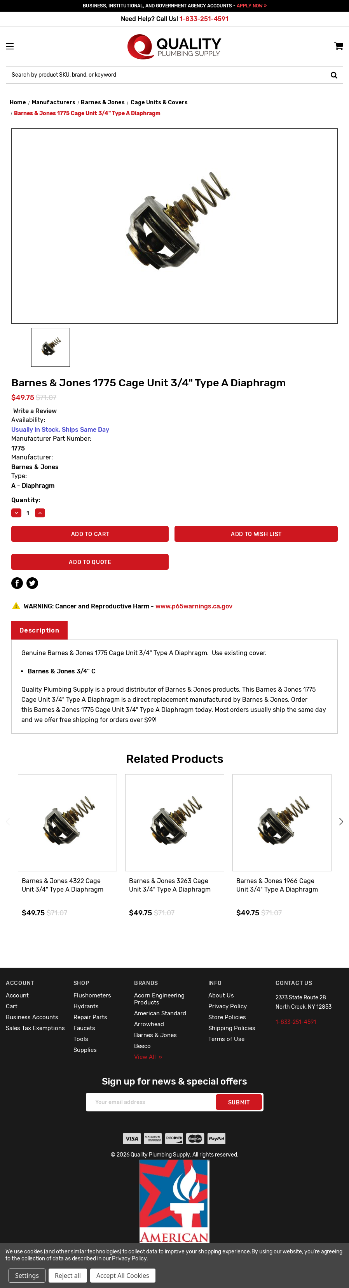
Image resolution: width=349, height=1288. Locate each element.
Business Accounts (32, 1017)
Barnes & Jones (155, 1035)
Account (17, 995)
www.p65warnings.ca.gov (193, 606)
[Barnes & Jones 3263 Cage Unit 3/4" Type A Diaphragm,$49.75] (175, 823)
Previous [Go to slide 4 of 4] (8, 821)
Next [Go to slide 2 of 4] (341, 821)
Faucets (84, 1028)
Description (39, 630)
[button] (174, 1218)
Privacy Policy (227, 1006)
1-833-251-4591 (204, 19)
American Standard (160, 1013)
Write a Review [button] (35, 411)
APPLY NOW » (252, 6)
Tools (80, 1039)
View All (148, 1056)
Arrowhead (149, 1024)
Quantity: (25, 500)
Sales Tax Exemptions (35, 1028)
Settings (27, 1275)
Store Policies (227, 1017)
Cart (11, 1006)
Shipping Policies (231, 1028)
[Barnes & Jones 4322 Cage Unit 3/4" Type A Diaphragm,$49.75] (67, 823)
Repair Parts (90, 1017)
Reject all (68, 1275)
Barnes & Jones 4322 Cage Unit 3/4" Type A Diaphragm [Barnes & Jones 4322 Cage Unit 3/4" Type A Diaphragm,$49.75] (62, 885)
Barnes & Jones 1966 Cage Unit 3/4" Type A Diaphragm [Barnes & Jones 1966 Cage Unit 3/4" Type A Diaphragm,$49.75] (277, 885)
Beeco (142, 1046)
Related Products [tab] (174, 759)
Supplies (85, 1049)
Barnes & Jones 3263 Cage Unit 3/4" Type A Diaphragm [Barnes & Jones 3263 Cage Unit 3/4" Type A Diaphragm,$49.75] (170, 885)
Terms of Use (226, 1039)
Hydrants (86, 1006)
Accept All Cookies (122, 1275)
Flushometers (92, 995)
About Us (221, 995)
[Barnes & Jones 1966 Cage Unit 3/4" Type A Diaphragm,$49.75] (282, 823)
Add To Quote (90, 562)
